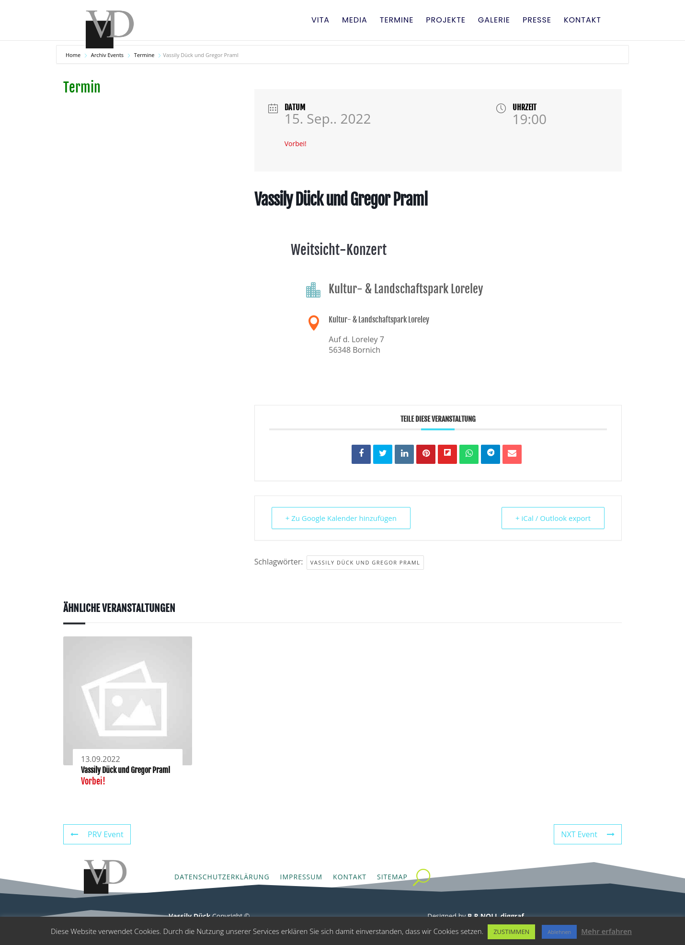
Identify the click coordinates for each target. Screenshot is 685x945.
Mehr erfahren (606, 931)
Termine (397, 21)
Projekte (446, 21)
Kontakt (582, 21)
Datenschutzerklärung (222, 876)
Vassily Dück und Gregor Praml (365, 562)
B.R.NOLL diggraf (496, 916)
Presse (537, 21)
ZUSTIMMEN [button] (511, 931)
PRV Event (97, 834)
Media (354, 21)
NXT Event (588, 834)
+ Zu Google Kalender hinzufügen (341, 518)
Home (74, 54)
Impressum (301, 876)
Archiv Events (107, 54)
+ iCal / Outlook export (553, 518)
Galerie (494, 21)
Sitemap (392, 876)
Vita (320, 21)
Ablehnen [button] (559, 931)
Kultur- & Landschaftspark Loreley (379, 319)
